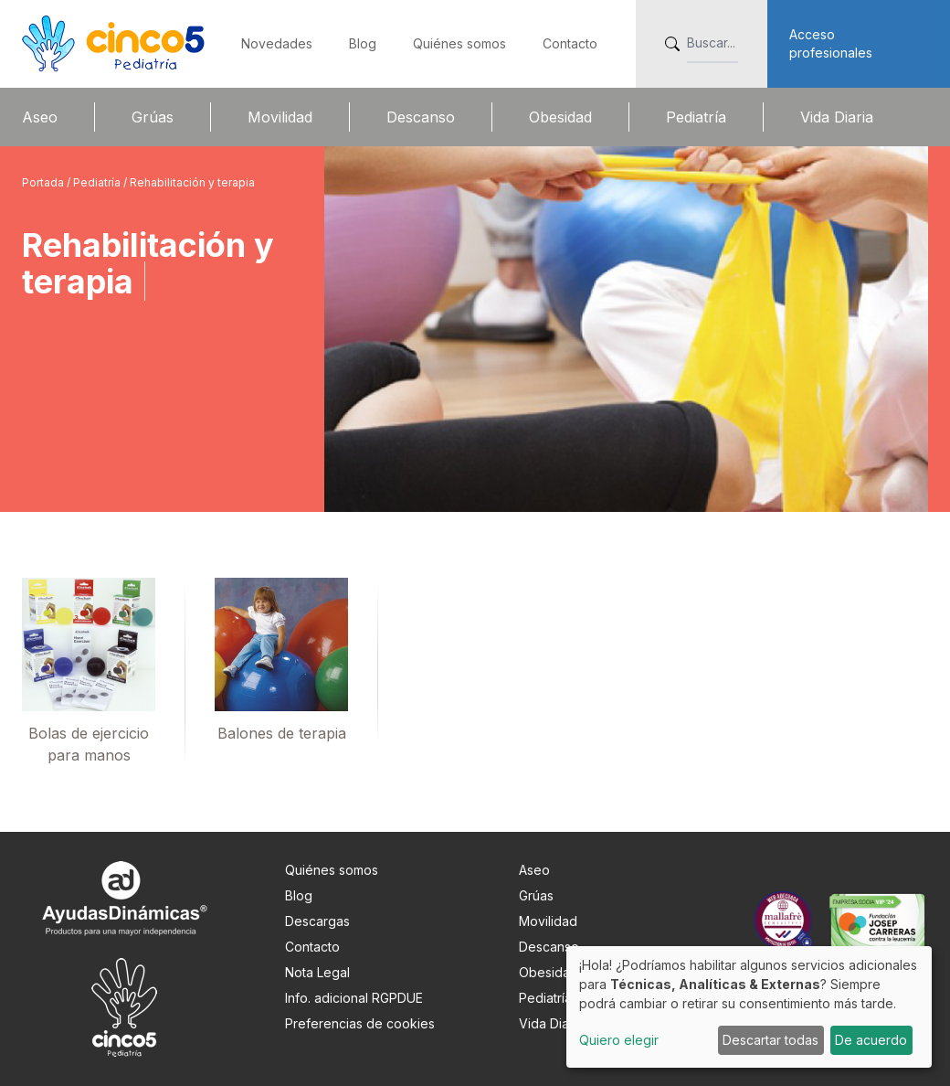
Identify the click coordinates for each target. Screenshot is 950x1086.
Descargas (317, 921)
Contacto (570, 43)
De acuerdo (871, 1040)
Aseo (40, 117)
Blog (362, 43)
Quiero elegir (619, 1040)
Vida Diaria (836, 117)
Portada (44, 182)
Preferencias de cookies (360, 1023)
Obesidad (560, 117)
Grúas (153, 117)
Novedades (276, 43)
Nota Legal (317, 972)
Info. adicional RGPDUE (354, 998)
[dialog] (749, 1007)
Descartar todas (770, 1040)
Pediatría (696, 117)
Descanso (420, 117)
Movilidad (280, 117)
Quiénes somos (459, 43)
